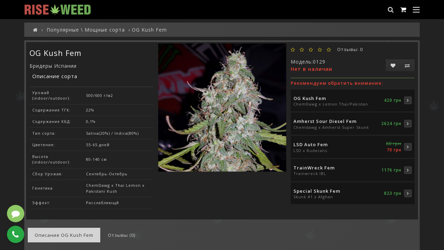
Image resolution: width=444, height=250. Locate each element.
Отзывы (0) (121, 235)
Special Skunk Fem (316, 191)
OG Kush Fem (309, 98)
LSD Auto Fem (310, 144)
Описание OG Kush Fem (64, 235)
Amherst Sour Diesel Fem (325, 121)
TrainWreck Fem (314, 168)
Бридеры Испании (53, 65)
